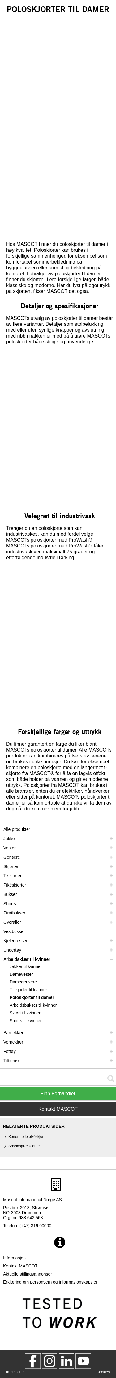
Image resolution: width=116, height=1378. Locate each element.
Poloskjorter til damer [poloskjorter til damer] (32, 997)
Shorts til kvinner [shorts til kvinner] (25, 1020)
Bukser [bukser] (10, 894)
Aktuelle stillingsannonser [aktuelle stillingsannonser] (27, 1273)
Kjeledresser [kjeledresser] (15, 940)
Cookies (103, 1372)
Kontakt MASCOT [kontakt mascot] (20, 1265)
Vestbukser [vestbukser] (14, 931)
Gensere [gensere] (11, 857)
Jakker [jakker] (9, 838)
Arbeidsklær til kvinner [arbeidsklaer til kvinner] (26, 959)
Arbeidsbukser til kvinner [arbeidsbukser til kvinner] (33, 1005)
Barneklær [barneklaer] (13, 1032)
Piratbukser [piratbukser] (14, 912)
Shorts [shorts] (9, 903)
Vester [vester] (9, 847)
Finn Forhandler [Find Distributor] (58, 1093)
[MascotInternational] (83, 1361)
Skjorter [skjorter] (10, 866)
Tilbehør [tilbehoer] (11, 1060)
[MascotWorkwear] (33, 1361)
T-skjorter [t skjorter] (12, 875)
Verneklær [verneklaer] (13, 1042)
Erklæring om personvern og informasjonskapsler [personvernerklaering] (50, 1282)
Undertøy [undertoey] (12, 950)
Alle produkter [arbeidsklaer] (16, 829)
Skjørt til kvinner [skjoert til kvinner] (25, 1012)
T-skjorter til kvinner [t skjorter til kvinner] (28, 989)
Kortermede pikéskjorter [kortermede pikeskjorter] (28, 1137)
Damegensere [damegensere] (23, 981)
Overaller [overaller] (12, 922)
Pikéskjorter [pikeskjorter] (14, 885)
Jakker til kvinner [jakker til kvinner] (26, 966)
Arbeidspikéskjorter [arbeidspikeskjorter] (24, 1146)
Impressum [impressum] (15, 1372)
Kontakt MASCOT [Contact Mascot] (58, 1109)
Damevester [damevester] (21, 974)
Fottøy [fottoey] (9, 1051)
